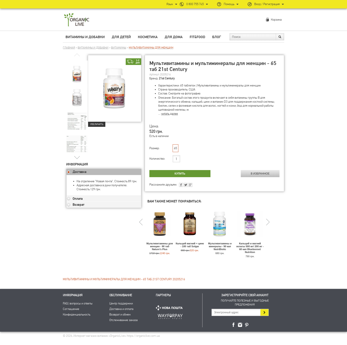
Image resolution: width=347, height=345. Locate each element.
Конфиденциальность (76, 314)
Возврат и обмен (120, 314)
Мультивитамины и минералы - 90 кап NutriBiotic (220, 246)
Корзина (276, 20)
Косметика (148, 37)
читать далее (169, 114)
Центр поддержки (121, 303)
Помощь (229, 4)
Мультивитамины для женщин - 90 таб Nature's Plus (160, 246)
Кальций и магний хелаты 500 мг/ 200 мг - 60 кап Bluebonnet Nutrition (250, 248)
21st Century (167, 78)
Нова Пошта (170, 308)
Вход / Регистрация (267, 4)
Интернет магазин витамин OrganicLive (77, 20)
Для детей (121, 37)
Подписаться (264, 312)
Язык (169, 4)
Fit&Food (197, 37)
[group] (77, 71)
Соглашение (71, 309)
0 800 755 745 (195, 4)
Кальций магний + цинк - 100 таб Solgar (190, 245)
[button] (77, 157)
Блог (216, 37)
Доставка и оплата (121, 309)
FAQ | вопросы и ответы (78, 303)
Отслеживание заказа (123, 320)
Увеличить (96, 124)
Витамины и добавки (85, 37)
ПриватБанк (170, 316)
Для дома (174, 37)
